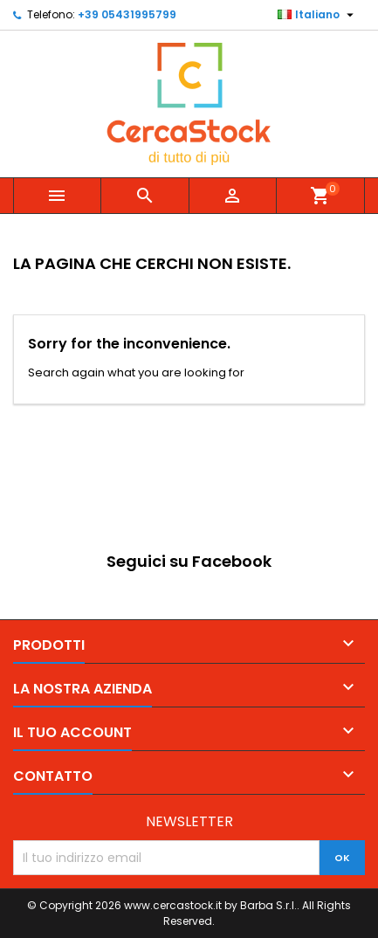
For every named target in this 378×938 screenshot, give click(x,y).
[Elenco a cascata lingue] (318, 15)
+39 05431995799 (127, 14)
